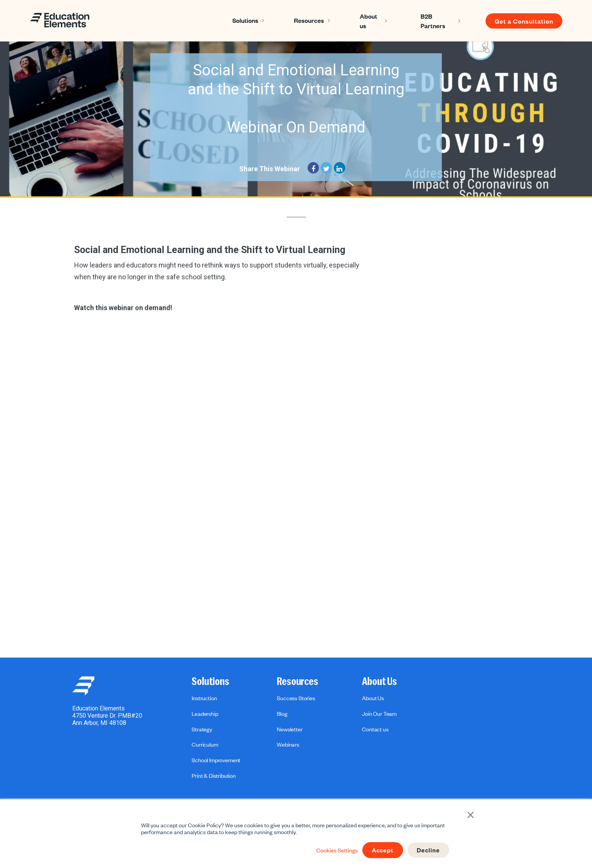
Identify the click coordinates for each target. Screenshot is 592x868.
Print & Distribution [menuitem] (214, 775)
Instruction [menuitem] (204, 698)
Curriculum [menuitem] (205, 744)
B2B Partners (433, 21)
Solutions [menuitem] (210, 681)
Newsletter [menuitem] (289, 729)
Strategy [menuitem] (202, 729)
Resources (309, 20)
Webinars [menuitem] (288, 744)
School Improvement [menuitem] (216, 760)
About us (368, 21)
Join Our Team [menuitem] (379, 713)
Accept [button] (381, 850)
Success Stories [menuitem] (296, 698)
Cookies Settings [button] (335, 850)
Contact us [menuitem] (375, 729)
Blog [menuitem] (282, 713)
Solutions (245, 20)
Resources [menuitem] (297, 681)
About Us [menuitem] (379, 681)
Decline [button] (428, 850)
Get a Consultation (524, 21)
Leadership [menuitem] (205, 713)
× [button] (471, 814)
